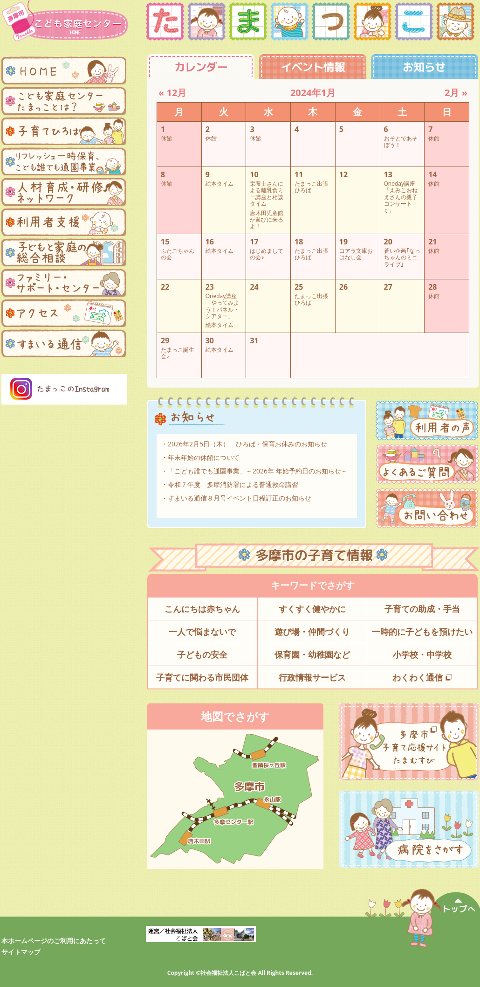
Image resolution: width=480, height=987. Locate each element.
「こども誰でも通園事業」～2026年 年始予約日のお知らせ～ (258, 470)
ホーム (63, 70)
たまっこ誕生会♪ (177, 353)
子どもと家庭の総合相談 (63, 252)
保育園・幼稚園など (312, 654)
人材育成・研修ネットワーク (63, 192)
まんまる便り (63, 343)
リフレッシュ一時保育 (63, 161)
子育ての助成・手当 (422, 608)
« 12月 (172, 92)
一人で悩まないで (202, 631)
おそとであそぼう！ (401, 141)
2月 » (456, 92)
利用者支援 (63, 222)
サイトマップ (21, 951)
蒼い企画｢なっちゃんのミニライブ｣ (402, 257)
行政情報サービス (312, 677)
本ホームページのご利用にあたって (53, 940)
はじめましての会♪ (266, 254)
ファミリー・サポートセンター (63, 283)
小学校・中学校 (422, 654)
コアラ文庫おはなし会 (356, 254)
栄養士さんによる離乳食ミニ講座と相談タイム (266, 194)
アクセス (63, 313)
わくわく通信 (422, 677)
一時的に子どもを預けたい (422, 631)
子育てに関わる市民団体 (202, 677)
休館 (166, 138)
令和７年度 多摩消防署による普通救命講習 (233, 484)
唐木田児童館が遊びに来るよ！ (266, 219)
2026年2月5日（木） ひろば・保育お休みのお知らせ (247, 443)
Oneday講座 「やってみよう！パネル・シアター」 (222, 306)
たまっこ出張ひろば (311, 187)
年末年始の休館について (204, 457)
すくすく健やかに (312, 608)
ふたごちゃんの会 (177, 254)
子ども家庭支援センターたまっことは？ (63, 101)
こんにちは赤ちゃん (202, 608)
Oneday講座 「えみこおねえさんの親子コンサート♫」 (401, 197)
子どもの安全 (202, 654)
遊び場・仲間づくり (312, 631)
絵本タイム (219, 183)
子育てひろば (63, 131)
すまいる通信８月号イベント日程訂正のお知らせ (239, 498)
